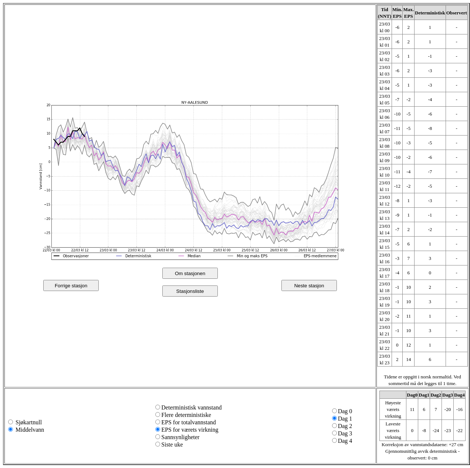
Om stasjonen (190, 273)
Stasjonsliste (190, 291)
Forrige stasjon (71, 285)
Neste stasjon (309, 285)
